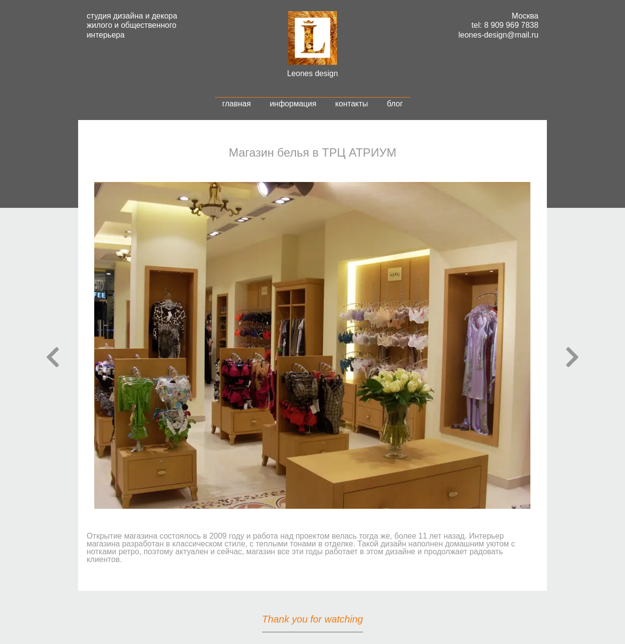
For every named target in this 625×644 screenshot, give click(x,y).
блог (395, 104)
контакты (351, 104)
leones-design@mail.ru (498, 35)
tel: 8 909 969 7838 (505, 25)
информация (293, 104)
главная (236, 104)
